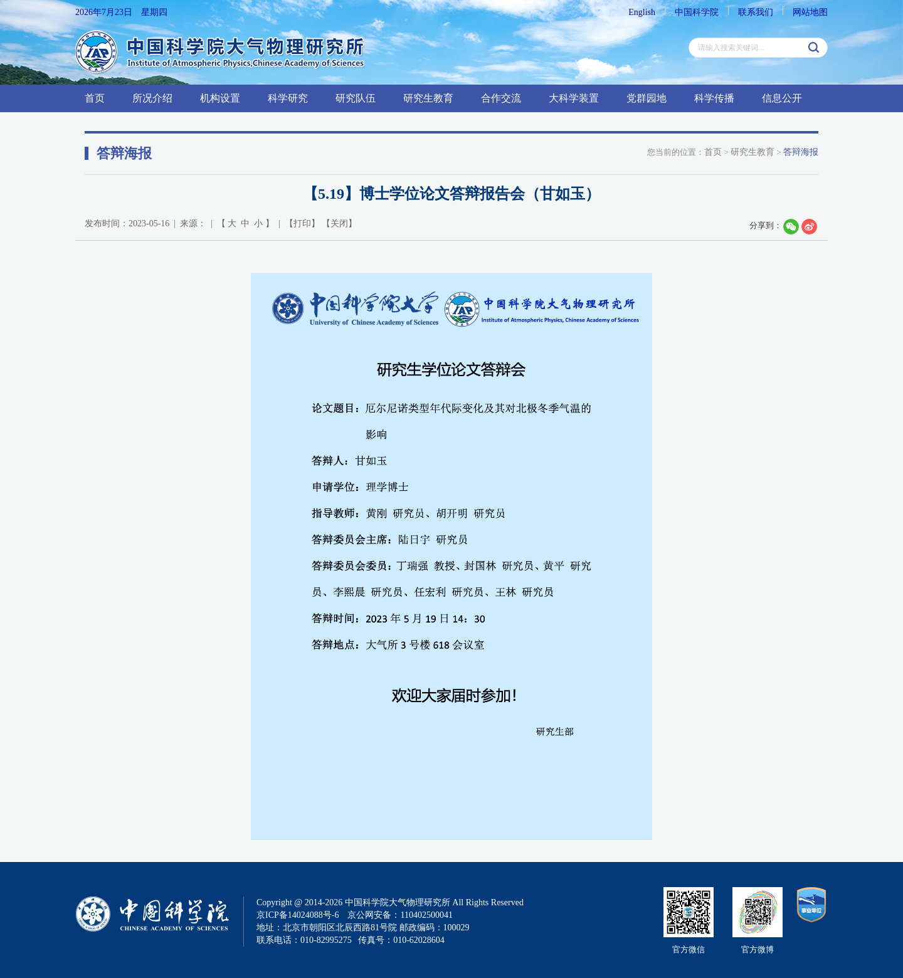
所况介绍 (152, 98)
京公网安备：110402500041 (399, 915)
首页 (95, 98)
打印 (302, 223)
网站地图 (810, 12)
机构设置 (220, 98)
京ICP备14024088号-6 (297, 915)
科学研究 (288, 98)
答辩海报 (800, 152)
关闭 (339, 223)
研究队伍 (355, 98)
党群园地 (646, 98)
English (641, 12)
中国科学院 (697, 12)
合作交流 (501, 98)
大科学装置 (574, 98)
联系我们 (755, 12)
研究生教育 (428, 98)
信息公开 (782, 98)
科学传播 (714, 98)
